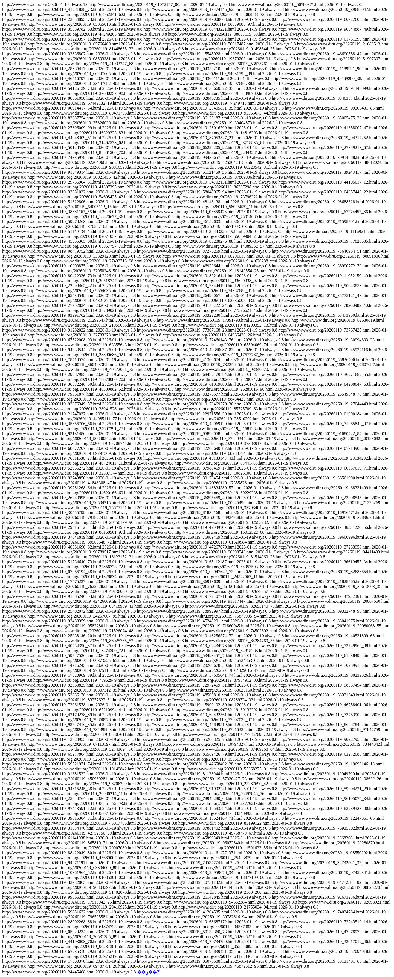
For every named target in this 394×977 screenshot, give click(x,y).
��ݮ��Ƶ (148, 972)
